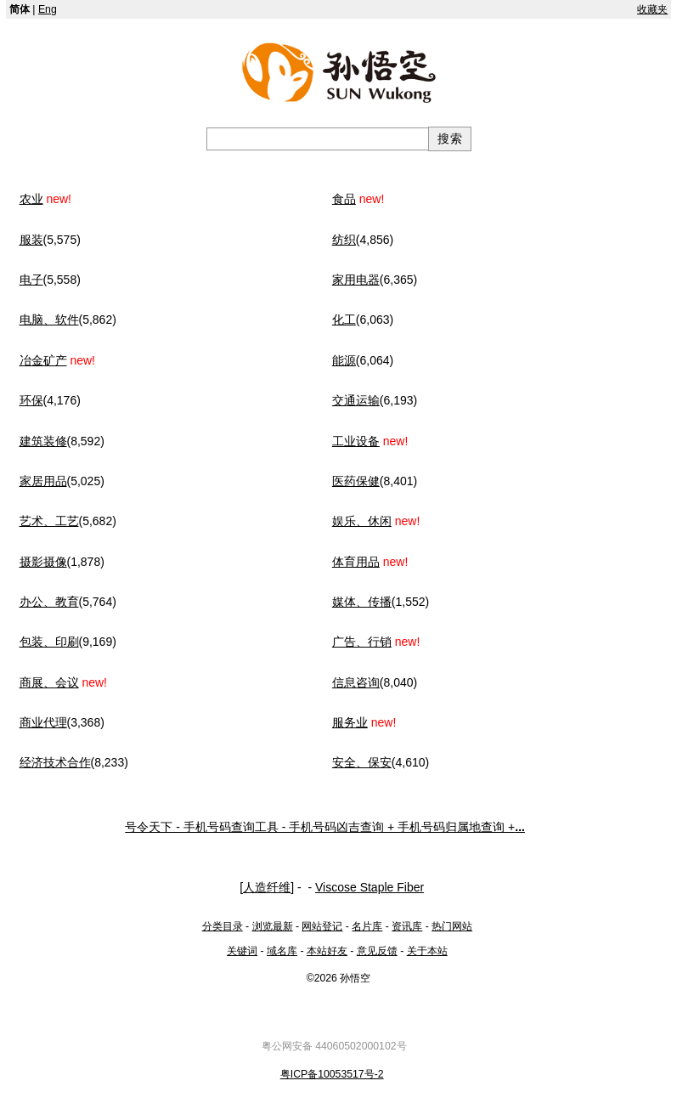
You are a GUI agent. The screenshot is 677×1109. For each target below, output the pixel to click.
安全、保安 (362, 762)
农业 (31, 199)
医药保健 (356, 481)
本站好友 (327, 951)
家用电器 (356, 279)
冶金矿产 (43, 360)
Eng (47, 9)
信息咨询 (356, 682)
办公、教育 (49, 601)
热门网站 (452, 926)
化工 (344, 319)
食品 (344, 199)
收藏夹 (652, 9)
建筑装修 (43, 441)
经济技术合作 (55, 762)
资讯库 (407, 926)
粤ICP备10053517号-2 (332, 1074)
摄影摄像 (43, 562)
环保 (31, 400)
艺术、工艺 (49, 521)
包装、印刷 (49, 641)
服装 (31, 239)
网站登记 (322, 926)
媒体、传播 (362, 601)
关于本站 (427, 951)
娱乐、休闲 (362, 521)
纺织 (344, 239)
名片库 (367, 926)
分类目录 (222, 926)
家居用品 (43, 481)
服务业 (350, 722)
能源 (344, 360)
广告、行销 (362, 641)
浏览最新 (272, 926)
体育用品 (356, 562)
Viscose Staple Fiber (369, 887)
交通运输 (356, 400)
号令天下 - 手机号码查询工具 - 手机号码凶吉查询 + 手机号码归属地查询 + (325, 827)
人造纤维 (267, 887)
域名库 (282, 951)
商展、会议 (49, 682)
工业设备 (356, 441)
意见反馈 (377, 951)
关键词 (242, 951)
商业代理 (43, 722)
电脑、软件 (49, 319)
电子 (31, 279)
